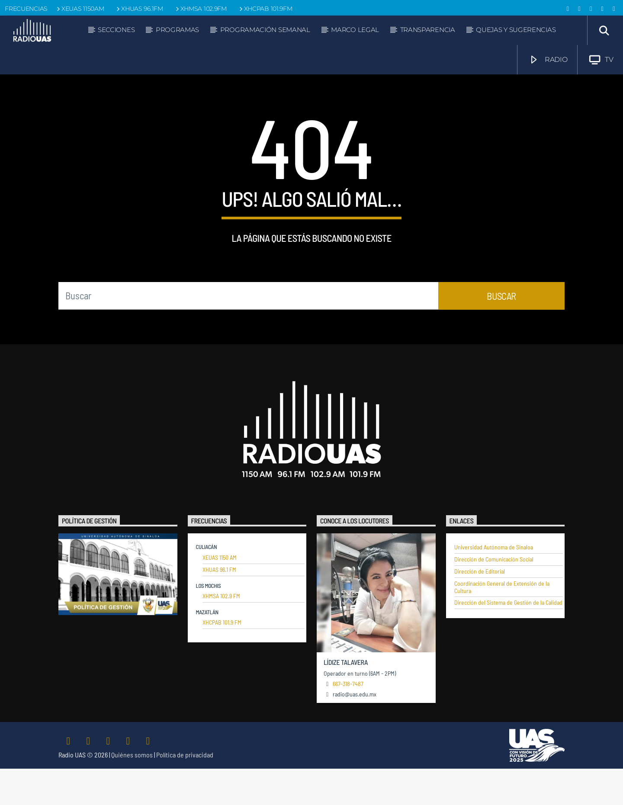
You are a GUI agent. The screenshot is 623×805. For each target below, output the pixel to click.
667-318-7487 (348, 720)
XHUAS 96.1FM (139, 9)
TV (601, 60)
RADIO (548, 60)
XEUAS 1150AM (79, 9)
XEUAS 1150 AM (219, 593)
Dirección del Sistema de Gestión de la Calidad (508, 638)
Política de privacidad (184, 791)
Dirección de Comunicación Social (493, 595)
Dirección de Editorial (479, 607)
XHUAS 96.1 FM (219, 606)
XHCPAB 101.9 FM (221, 658)
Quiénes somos (132, 791)
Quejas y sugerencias (516, 30)
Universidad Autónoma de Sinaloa (493, 583)
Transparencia (427, 30)
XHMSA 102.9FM (200, 9)
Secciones (116, 30)
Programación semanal (265, 30)
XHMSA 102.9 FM (221, 632)
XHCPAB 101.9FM (265, 9)
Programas (177, 30)
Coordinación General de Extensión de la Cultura (501, 623)
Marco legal (355, 30)
